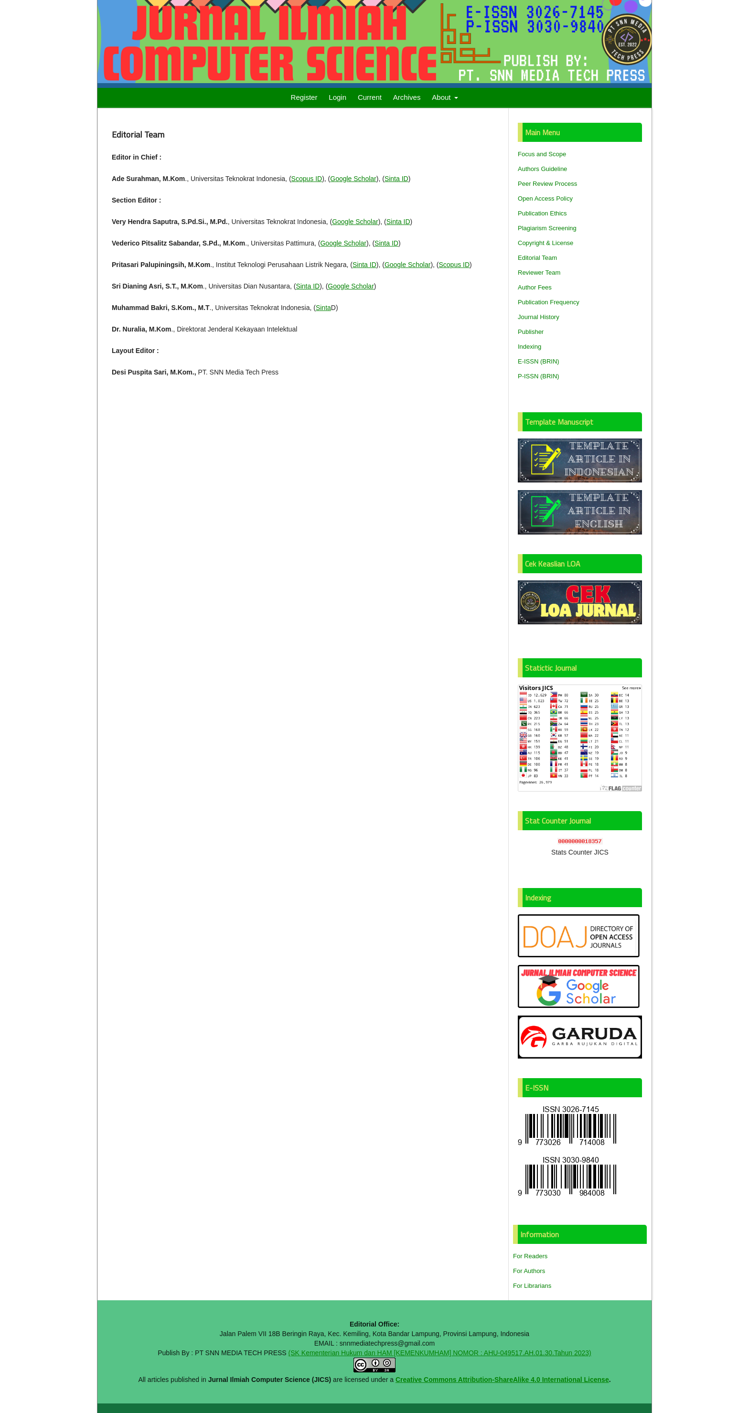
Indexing (529, 346)
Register (304, 97)
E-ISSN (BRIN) (538, 361)
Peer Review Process (547, 183)
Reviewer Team (539, 272)
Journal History (538, 317)
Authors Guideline (542, 168)
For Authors (529, 1270)
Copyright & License (545, 242)
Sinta (323, 307)
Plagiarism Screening (547, 228)
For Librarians (532, 1285)
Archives (407, 97)
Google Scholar (353, 178)
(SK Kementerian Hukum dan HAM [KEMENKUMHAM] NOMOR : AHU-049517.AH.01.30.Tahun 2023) (440, 1353)
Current (370, 97)
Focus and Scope (542, 154)
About (442, 97)
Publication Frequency (548, 302)
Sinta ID (396, 178)
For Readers (530, 1256)
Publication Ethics (542, 213)
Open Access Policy (545, 198)
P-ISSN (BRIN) (538, 376)
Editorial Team (537, 257)
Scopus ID (306, 178)
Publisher (531, 331)
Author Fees (535, 287)
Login (337, 97)
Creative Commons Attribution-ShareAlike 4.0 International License (502, 1379)
